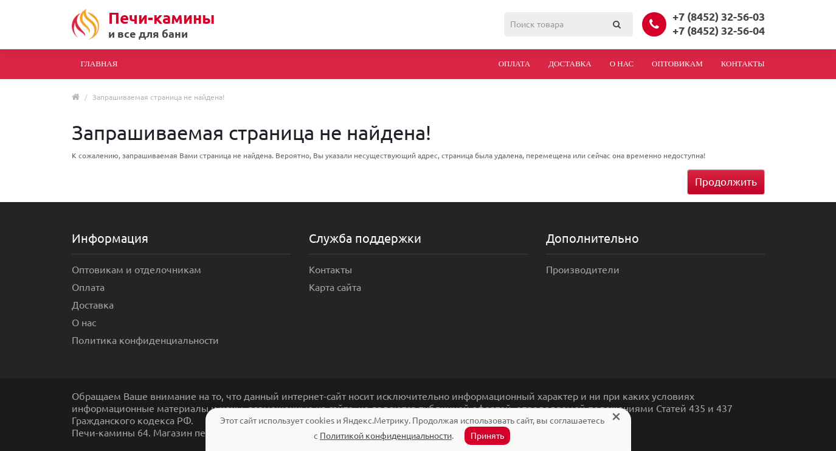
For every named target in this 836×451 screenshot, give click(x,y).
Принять (487, 436)
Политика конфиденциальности (145, 340)
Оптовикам (677, 63)
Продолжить (726, 181)
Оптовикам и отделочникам (136, 269)
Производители (583, 269)
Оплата (515, 63)
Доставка (570, 63)
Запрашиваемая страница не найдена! (158, 97)
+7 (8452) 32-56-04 (718, 30)
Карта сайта (335, 287)
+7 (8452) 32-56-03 (718, 16)
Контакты (743, 63)
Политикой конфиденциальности (386, 436)
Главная (99, 63)
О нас (622, 63)
